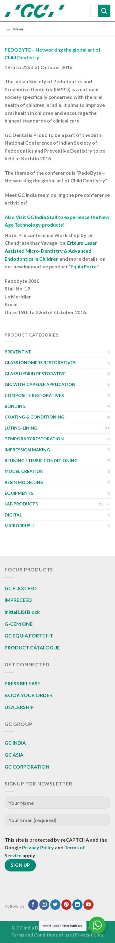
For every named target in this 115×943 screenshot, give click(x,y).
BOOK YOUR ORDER (28, 695)
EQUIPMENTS (19, 493)
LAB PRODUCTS (21, 503)
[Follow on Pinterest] (66, 904)
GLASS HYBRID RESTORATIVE (35, 373)
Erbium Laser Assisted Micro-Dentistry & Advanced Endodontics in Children (51, 250)
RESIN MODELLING (24, 482)
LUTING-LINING (21, 428)
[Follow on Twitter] (55, 904)
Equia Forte (84, 266)
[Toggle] (108, 504)
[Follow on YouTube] (88, 904)
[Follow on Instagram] (44, 904)
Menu (14, 29)
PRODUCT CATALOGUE (32, 647)
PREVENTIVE (18, 351)
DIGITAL (13, 514)
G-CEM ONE (19, 624)
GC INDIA (15, 743)
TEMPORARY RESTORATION (34, 438)
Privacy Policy (38, 847)
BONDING (15, 406)
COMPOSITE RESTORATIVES (34, 395)
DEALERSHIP (19, 707)
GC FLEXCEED (21, 588)
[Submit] (104, 11)
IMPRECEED (18, 600)
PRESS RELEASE (22, 683)
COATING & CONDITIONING (34, 416)
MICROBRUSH (19, 525)
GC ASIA (14, 755)
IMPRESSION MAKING (27, 449)
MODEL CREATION (24, 471)
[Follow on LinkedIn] (77, 904)
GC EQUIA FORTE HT (29, 635)
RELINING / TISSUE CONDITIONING (41, 460)
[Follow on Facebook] (33, 904)
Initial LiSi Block (22, 612)
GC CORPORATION (27, 767)
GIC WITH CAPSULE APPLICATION (40, 384)
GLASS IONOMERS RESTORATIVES (40, 362)
